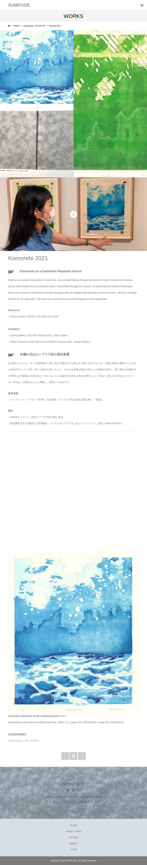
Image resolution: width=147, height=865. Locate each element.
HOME (73, 825)
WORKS (73, 837)
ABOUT (73, 843)
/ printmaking (15, 740)
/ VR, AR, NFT (31, 740)
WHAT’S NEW (73, 831)
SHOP (73, 849)
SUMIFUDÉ (19, 5)
